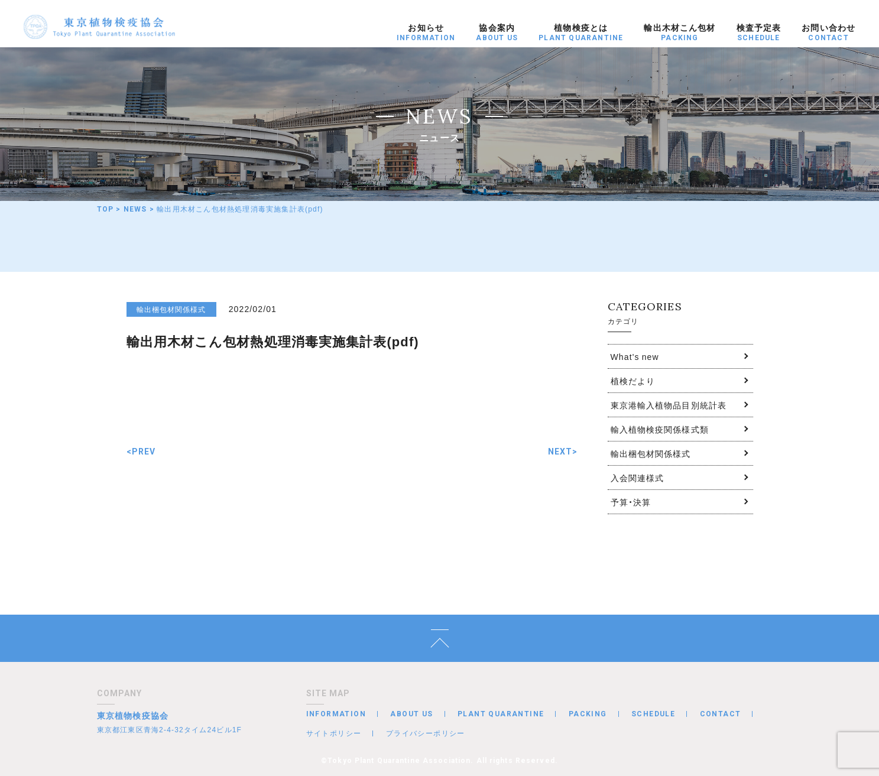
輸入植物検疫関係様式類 (660, 429)
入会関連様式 (637, 477)
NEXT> (563, 451)
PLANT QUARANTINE (501, 714)
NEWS (135, 209)
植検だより (633, 381)
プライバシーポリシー (425, 733)
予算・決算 (631, 502)
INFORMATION (336, 714)
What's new (635, 356)
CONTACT (720, 714)
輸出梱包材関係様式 (651, 453)
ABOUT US (411, 714)
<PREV (141, 451)
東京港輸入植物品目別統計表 (669, 405)
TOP (105, 209)
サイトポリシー (334, 733)
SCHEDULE (653, 714)
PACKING (588, 714)
